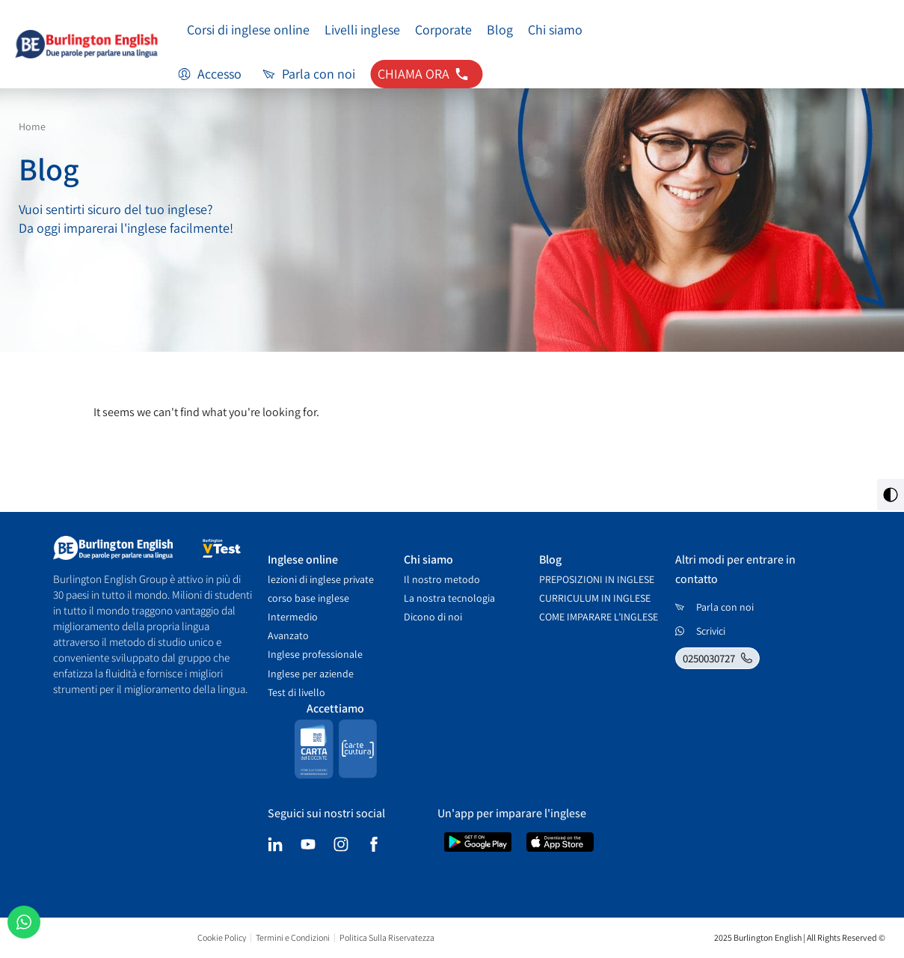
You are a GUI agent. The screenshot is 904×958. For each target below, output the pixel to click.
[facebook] (373, 844)
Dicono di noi (433, 616)
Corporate (443, 29)
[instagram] (340, 844)
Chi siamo (555, 29)
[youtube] (308, 844)
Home (32, 126)
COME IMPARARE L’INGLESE (598, 616)
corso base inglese (308, 598)
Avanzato (288, 635)
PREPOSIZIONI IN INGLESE (596, 579)
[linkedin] (275, 844)
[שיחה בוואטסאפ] (23, 922)
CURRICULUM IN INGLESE (595, 598)
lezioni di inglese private (321, 579)
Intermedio (293, 616)
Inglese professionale (315, 654)
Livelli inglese (362, 29)
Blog (500, 29)
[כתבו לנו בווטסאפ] (719, 631)
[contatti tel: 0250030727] (426, 74)
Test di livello (296, 692)
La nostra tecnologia (449, 598)
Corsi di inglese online (248, 29)
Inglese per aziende (311, 673)
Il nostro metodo (442, 579)
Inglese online (303, 559)
